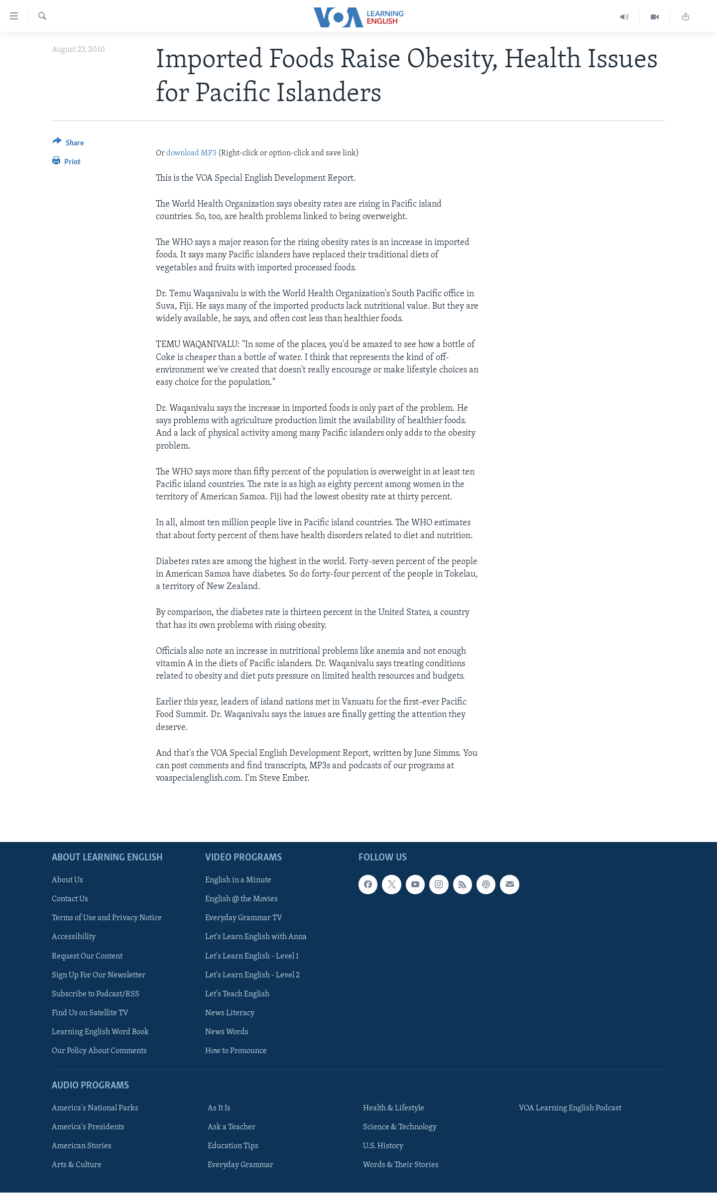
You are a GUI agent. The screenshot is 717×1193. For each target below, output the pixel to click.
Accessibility (74, 938)
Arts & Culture (77, 1166)
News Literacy (229, 1013)
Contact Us (70, 900)
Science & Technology (400, 1128)
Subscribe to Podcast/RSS (95, 994)
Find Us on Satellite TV (90, 1013)
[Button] (68, 144)
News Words (226, 1032)
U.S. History (383, 1147)
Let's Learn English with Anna (256, 938)
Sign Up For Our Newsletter (98, 975)
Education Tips (233, 1147)
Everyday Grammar (240, 1166)
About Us (67, 881)
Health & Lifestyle (393, 1109)
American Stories (82, 1147)
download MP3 (191, 153)
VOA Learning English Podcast (570, 1109)
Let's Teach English (237, 994)
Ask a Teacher (231, 1128)
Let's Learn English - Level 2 (252, 975)
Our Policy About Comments (99, 1051)
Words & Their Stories (401, 1166)
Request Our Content (87, 956)
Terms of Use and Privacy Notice (107, 919)
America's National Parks (95, 1109)
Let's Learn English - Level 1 (252, 956)
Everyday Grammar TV (243, 919)
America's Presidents (88, 1128)
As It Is (219, 1109)
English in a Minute (238, 881)
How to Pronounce (236, 1051)
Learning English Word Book (100, 1032)
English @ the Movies (241, 900)
